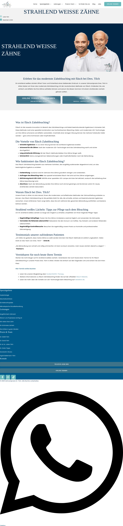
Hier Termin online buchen (26, 269)
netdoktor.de (79, 280)
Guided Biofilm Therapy (55, 274)
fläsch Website (81, 277)
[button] (50, 4)
